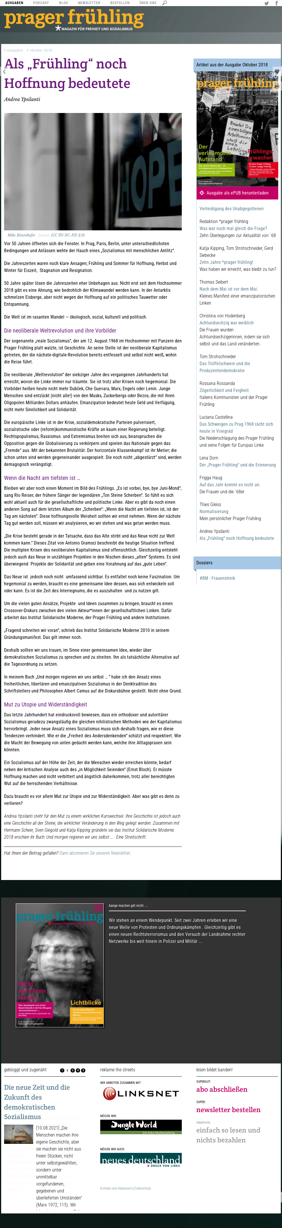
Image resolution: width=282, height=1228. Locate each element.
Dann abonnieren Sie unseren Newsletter (94, 853)
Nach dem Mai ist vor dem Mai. (229, 289)
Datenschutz (142, 1188)
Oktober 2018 (41, 50)
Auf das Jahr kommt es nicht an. (230, 484)
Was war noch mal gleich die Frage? (233, 228)
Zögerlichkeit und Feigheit (224, 390)
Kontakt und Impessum (116, 1188)
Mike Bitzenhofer (21, 235)
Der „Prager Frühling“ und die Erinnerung (238, 465)
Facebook (277, 4)
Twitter (267, 4)
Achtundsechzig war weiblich (227, 323)
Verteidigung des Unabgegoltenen (232, 208)
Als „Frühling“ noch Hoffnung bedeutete (237, 538)
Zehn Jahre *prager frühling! (226, 262)
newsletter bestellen (228, 1109)
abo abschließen (222, 1089)
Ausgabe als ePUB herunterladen (238, 193)
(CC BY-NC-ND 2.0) (68, 235)
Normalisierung (214, 511)
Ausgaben (15, 50)
